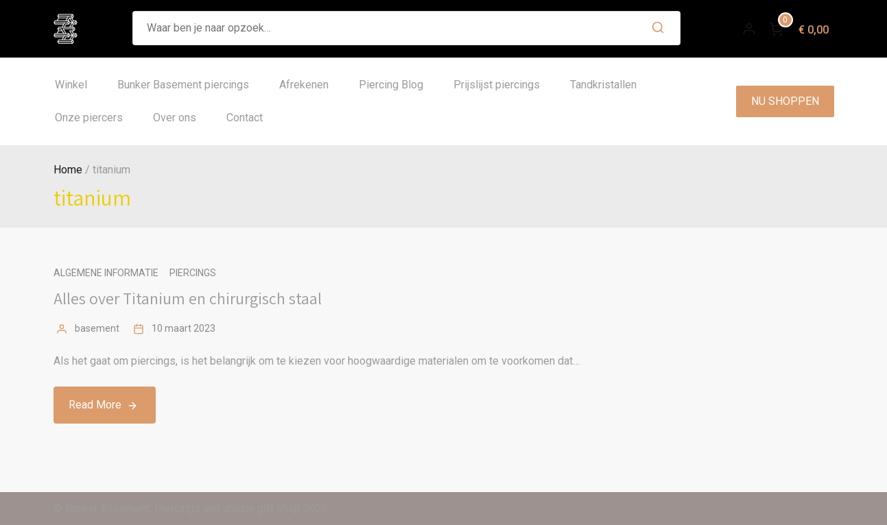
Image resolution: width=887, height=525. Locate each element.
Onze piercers (89, 117)
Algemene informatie (106, 272)
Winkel (71, 84)
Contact (244, 117)
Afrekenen (304, 84)
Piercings (192, 272)
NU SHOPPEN (785, 101)
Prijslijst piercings (496, 84)
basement (97, 328)
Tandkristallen (603, 84)
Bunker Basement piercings (183, 84)
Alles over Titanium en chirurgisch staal (188, 298)
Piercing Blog (391, 84)
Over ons (174, 117)
